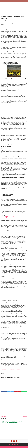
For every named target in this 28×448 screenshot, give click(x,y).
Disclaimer (18, 444)
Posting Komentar (12, 20)
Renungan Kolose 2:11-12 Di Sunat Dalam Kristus (8, 423)
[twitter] (10, 391)
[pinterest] (17, 391)
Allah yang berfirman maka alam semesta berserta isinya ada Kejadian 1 (11, 369)
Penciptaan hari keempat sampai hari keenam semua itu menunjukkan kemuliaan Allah (13, 370)
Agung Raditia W (14, 0)
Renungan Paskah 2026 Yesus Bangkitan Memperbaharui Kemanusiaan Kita (12, 421)
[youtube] (14, 441)
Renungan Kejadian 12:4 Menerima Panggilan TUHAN (9, 216)
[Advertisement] (14, 8)
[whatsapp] (24, 391)
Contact (12, 444)
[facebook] (4, 391)
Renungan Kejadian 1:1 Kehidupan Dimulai (8, 218)
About (9, 444)
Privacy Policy (14, 444)
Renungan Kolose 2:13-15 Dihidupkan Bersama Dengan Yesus (10, 422)
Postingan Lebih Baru (3, 416)
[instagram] (11, 441)
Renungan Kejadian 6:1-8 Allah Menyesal (7, 217)
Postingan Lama (25, 416)
